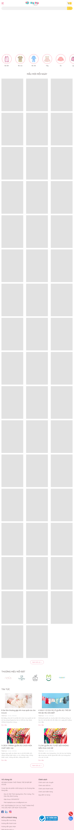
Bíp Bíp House (20, 828)
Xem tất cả (37, 655)
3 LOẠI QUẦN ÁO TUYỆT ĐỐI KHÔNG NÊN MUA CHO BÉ (53, 740)
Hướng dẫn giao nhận (8, 820)
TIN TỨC (5, 682)
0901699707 (15, 792)
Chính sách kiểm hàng (45, 785)
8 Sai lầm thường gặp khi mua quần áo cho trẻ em (18, 704)
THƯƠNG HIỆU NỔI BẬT (13, 665)
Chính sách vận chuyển (45, 775)
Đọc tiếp (4, 718)
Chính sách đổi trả (44, 779)
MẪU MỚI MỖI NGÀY (37, 67)
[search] (70, 8)
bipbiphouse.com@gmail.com (17, 796)
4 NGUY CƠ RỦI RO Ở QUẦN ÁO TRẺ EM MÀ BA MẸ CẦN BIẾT (54, 704)
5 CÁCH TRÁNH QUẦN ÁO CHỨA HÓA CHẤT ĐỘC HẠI (16, 740)
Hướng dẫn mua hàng (8, 813)
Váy (47, 59)
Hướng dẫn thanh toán (8, 817)
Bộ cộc (20, 59)
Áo (61, 59)
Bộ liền (7, 59)
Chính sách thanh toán (45, 782)
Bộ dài (34, 59)
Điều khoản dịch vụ (7, 823)
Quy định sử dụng (44, 788)
